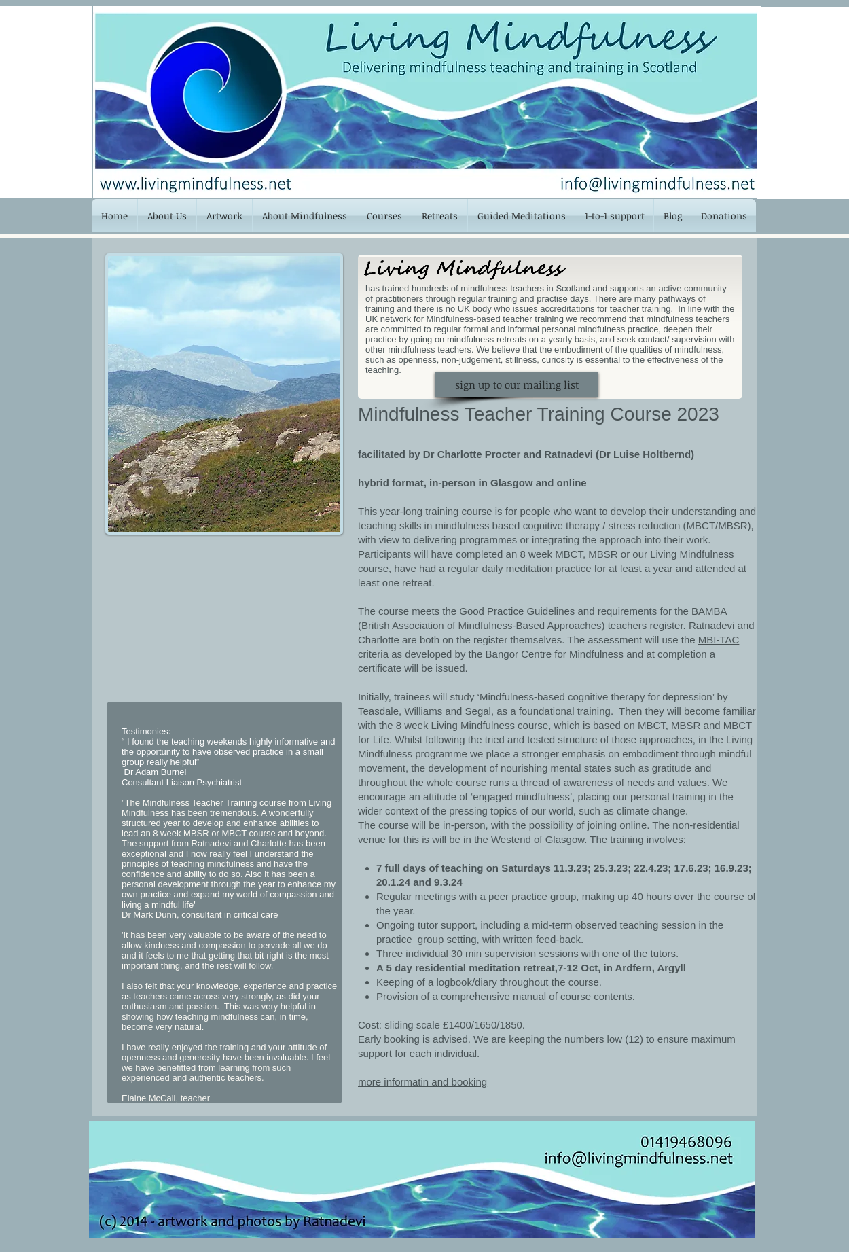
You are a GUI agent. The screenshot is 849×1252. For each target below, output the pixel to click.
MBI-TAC (719, 639)
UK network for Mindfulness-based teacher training (464, 319)
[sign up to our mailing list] (516, 384)
